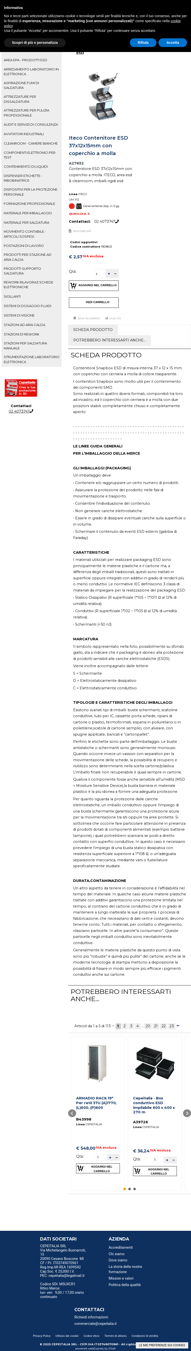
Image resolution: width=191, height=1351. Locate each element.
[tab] (31, 60)
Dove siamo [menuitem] (118, 1260)
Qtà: (72, 271)
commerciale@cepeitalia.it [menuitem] (95, 1324)
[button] (108, 273)
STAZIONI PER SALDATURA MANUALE (25, 345)
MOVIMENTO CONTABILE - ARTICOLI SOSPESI (25, 233)
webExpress (96, 1348)
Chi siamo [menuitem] (117, 1254)
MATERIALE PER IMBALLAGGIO (28, 213)
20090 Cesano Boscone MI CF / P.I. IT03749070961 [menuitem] (62, 1261)
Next (187, 1113)
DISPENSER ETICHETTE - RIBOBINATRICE (23, 178)
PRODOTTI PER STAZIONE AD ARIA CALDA (27, 257)
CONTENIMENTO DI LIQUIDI (26, 166)
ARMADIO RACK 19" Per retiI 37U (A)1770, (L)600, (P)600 (96, 1103)
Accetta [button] (172, 43)
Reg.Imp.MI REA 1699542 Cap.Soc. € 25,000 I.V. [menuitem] (60, 1269)
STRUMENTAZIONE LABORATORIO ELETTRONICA (31, 359)
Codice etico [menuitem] (91, 1336)
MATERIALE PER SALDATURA (26, 222)
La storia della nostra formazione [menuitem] (125, 1269)
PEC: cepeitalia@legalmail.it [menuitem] (62, 1277)
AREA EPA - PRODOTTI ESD (25, 60)
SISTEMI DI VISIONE (19, 315)
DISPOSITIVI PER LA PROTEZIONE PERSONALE (30, 191)
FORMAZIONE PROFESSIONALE (29, 204)
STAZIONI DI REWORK (21, 334)
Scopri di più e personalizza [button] (35, 43)
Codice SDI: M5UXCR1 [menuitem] (57, 1284)
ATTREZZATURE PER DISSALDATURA (20, 99)
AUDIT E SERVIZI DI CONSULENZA (31, 124)
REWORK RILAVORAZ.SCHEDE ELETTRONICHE (28, 284)
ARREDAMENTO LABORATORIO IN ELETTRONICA (31, 71)
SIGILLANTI (12, 296)
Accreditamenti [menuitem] (121, 1247)
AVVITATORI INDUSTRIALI (24, 134)
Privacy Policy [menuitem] (41, 1336)
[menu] (63, 1246)
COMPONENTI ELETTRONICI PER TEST (29, 155)
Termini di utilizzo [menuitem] (115, 1336)
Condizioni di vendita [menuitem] (145, 1336)
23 (172, 1026)
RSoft (112, 1348)
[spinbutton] (100, 274)
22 (164, 1026)
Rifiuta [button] (143, 43)
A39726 (140, 1122)
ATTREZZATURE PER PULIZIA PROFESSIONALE (26, 112)
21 (156, 1026)
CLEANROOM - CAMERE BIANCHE (31, 143)
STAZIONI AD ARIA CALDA (24, 325)
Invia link (115, 318)
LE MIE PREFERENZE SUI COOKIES (162, 1345)
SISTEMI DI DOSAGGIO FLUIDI (27, 306)
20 (148, 1026)
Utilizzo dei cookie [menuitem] (67, 1336)
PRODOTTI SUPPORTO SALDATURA (22, 271)
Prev (72, 1113)
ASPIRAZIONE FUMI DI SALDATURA (21, 85)
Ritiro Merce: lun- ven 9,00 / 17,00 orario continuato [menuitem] (62, 1292)
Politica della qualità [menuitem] (125, 1285)
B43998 (83, 1119)
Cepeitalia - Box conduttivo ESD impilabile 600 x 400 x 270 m (154, 1105)
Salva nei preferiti (88, 318)
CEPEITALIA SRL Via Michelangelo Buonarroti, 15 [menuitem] (63, 1250)
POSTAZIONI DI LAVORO (24, 246)
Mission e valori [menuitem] (121, 1278)
